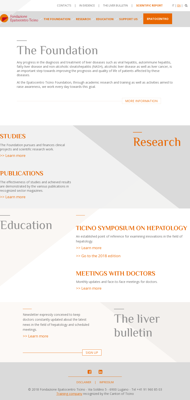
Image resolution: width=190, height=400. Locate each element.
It (173, 5)
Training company (69, 394)
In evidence (87, 5)
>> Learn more (12, 155)
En (179, 5)
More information (141, 101)
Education (105, 19)
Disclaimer (83, 382)
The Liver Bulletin (115, 5)
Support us (128, 19)
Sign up (92, 352)
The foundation (57, 19)
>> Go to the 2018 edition (98, 255)
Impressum (106, 382)
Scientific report (149, 5)
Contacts (64, 5)
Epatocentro (158, 19)
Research (83, 19)
